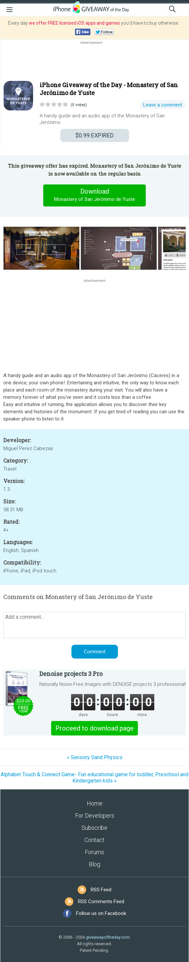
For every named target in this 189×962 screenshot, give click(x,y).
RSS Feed (101, 890)
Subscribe (94, 827)
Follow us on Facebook (101, 913)
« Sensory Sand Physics (95, 757)
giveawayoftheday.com (108, 937)
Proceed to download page (94, 728)
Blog (94, 864)
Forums (94, 852)
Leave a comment (162, 105)
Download (94, 195)
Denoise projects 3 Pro (71, 674)
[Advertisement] (94, 61)
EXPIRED (94, 135)
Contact (94, 839)
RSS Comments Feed (101, 901)
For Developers (94, 815)
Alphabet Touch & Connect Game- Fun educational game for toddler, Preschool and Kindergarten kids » (94, 777)
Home (95, 803)
